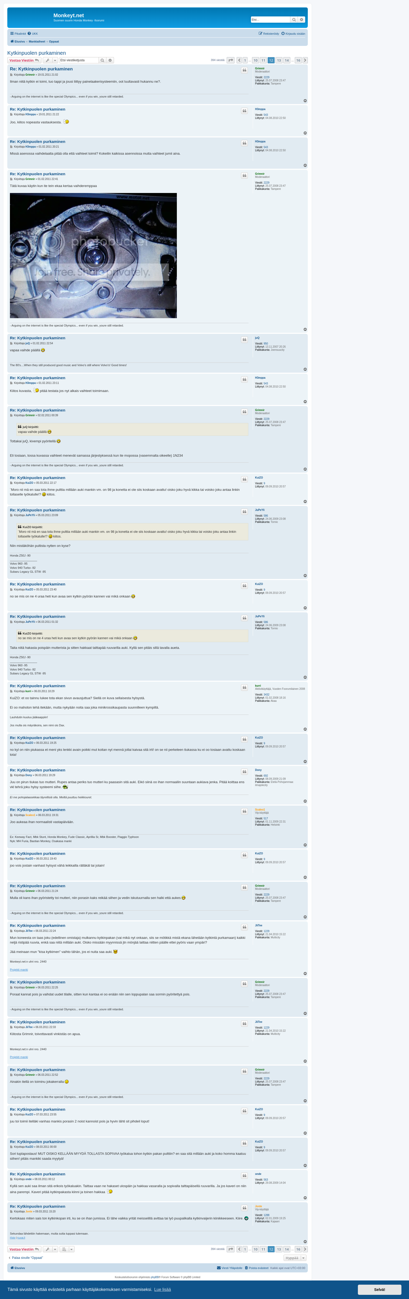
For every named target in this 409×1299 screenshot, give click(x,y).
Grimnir (259, 68)
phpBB (155, 1277)
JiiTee (258, 925)
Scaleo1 (260, 809)
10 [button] (255, 60)
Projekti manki (19, 969)
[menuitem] (32, 34)
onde (258, 1174)
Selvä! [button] (379, 1290)
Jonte (258, 1206)
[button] (230, 60)
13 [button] (279, 60)
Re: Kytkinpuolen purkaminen (41, 69)
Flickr (12, 1237)
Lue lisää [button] (162, 1289)
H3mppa (260, 109)
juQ (257, 337)
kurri (258, 685)
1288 (266, 1215)
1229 (266, 931)
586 (266, 515)
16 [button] (298, 60)
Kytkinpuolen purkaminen (36, 53)
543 (266, 114)
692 (266, 775)
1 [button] (245, 60)
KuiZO (259, 477)
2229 (266, 77)
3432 (266, 694)
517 (266, 818)
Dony (258, 770)
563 (266, 1179)
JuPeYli (259, 510)
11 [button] (263, 60)
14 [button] (287, 60)
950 (266, 343)
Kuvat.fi (21, 1237)
